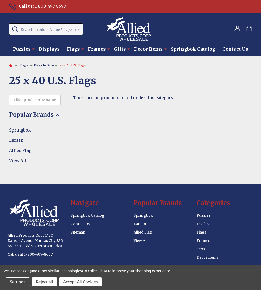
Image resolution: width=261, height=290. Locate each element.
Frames (97, 49)
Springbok (20, 130)
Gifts (120, 49)
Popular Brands (35, 114)
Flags (73, 49)
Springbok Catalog (193, 49)
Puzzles (22, 49)
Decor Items (148, 49)
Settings (17, 282)
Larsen (16, 140)
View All (17, 160)
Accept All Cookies (80, 282)
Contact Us (235, 49)
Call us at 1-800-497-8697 (30, 254)
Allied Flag (20, 150)
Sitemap (78, 232)
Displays (49, 49)
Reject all (44, 282)
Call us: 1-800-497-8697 (37, 6)
